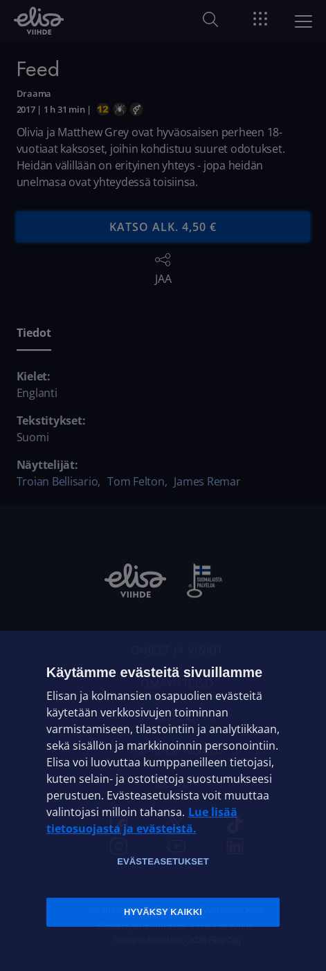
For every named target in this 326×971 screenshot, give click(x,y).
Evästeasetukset (163, 861)
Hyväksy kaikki (163, 912)
